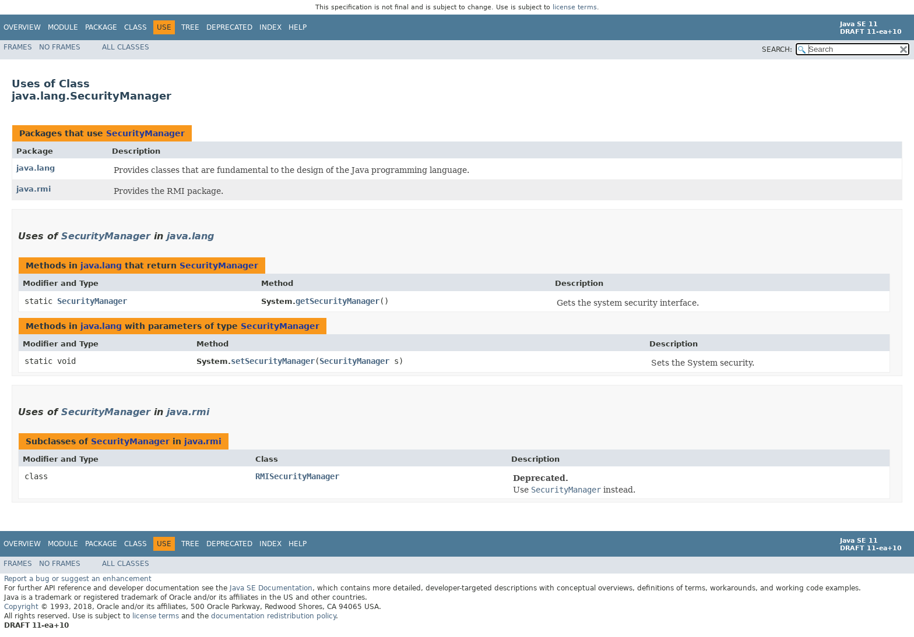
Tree (190, 27)
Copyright (21, 607)
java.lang (35, 168)
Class (135, 27)
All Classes (125, 47)
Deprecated (229, 27)
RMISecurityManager (297, 476)
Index (270, 27)
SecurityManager (145, 133)
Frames (17, 47)
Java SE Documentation (271, 588)
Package (101, 27)
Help (298, 27)
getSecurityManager (337, 301)
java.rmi (33, 189)
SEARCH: (777, 49)
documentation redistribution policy (273, 616)
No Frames (59, 47)
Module (63, 27)
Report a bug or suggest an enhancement (78, 579)
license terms (575, 7)
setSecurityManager (273, 361)
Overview (22, 27)
